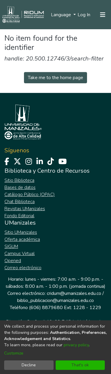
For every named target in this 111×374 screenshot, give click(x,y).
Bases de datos (20, 187)
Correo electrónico (22, 268)
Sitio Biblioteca (19, 180)
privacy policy (76, 345)
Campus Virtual (19, 254)
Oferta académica (22, 239)
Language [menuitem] (61, 15)
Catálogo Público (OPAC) (29, 194)
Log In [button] (84, 15)
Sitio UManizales (20, 232)
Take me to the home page (55, 77)
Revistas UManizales (24, 209)
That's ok (80, 365)
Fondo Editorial (19, 216)
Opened (12, 261)
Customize (13, 353)
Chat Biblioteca (19, 202)
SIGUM (11, 246)
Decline (29, 365)
